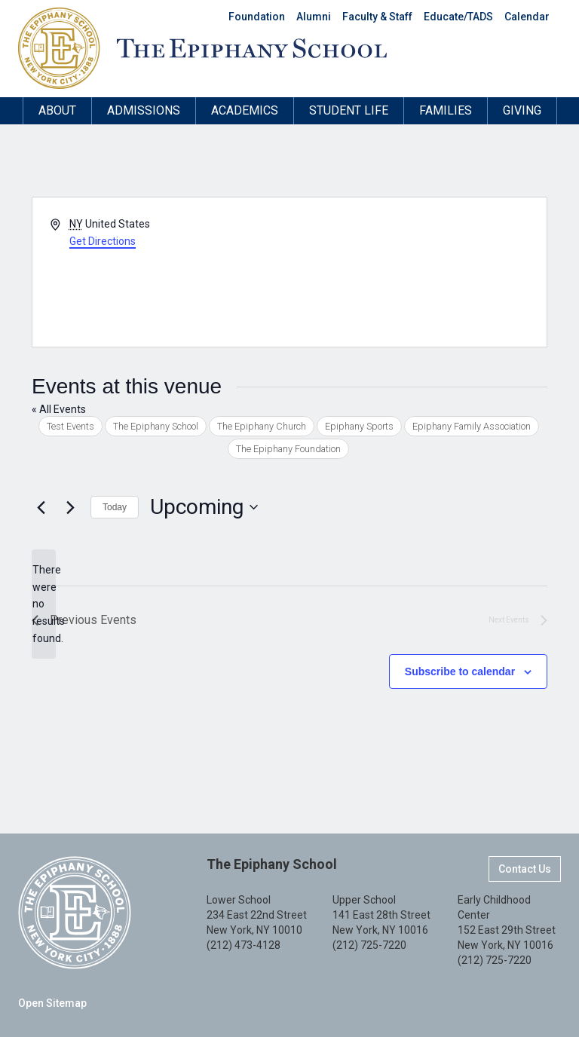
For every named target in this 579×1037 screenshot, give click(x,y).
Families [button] (445, 110)
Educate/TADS (458, 17)
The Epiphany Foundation (288, 448)
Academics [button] (244, 110)
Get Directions (102, 241)
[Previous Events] (41, 507)
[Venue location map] (416, 272)
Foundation (256, 17)
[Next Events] (70, 507)
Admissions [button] (143, 110)
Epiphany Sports (359, 426)
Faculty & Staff (377, 17)
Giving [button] (522, 110)
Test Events (70, 426)
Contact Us (524, 869)
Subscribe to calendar (460, 671)
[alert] (44, 604)
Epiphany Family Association (471, 426)
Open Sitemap (52, 1003)
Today (115, 507)
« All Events (59, 409)
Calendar (527, 17)
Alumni (313, 17)
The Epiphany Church (261, 426)
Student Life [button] (348, 110)
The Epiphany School (155, 426)
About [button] (57, 110)
